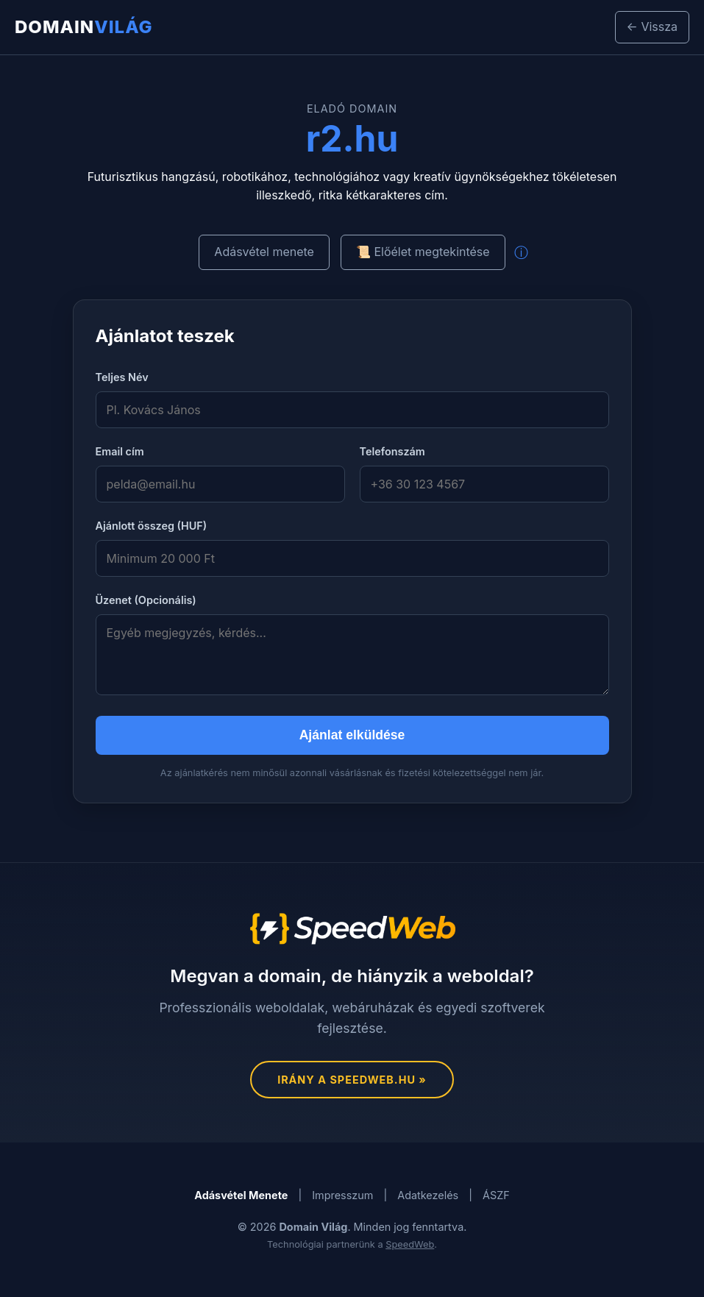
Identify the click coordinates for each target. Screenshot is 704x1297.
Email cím (120, 451)
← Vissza (652, 26)
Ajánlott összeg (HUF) (151, 525)
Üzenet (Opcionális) (146, 600)
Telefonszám (392, 451)
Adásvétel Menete (241, 1195)
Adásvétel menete (264, 251)
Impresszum (342, 1195)
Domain (84, 27)
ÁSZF (496, 1195)
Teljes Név (122, 377)
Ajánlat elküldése (352, 735)
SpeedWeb (409, 1244)
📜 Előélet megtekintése (423, 251)
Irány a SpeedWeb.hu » (352, 1079)
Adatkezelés (427, 1195)
